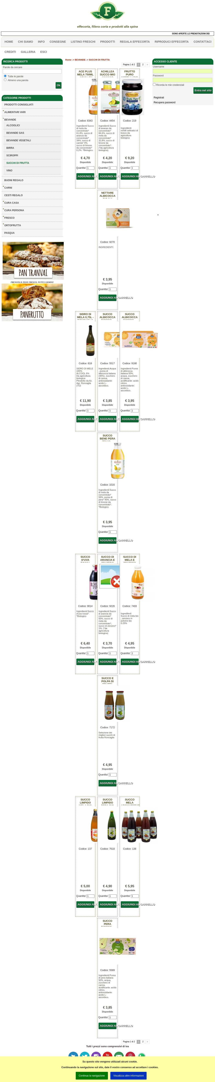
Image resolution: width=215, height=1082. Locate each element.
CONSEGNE (58, 41)
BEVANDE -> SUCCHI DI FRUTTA (92, 60)
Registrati (159, 97)
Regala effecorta (135, 41)
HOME (8, 41)
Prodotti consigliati (18, 104)
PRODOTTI (107, 41)
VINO (9, 170)
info (41, 41)
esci (43, 51)
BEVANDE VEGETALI (18, 140)
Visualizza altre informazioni (128, 1075)
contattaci (203, 41)
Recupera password (165, 102)
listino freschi (83, 41)
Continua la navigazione (92, 1075)
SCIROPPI (12, 155)
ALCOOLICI (13, 125)
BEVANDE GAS (15, 133)
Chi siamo (25, 41)
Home (68, 60)
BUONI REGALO (13, 180)
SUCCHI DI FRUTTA (17, 163)
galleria (28, 51)
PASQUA (9, 233)
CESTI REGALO (13, 195)
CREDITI (10, 51)
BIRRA (10, 148)
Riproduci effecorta (172, 41)
